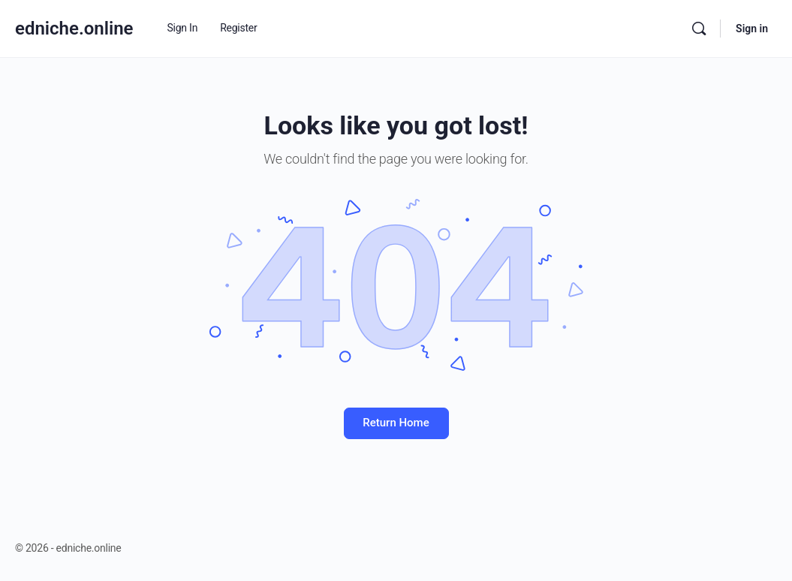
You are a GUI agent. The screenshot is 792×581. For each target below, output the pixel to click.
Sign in (752, 29)
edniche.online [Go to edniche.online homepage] (74, 28)
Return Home (396, 422)
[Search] (699, 29)
